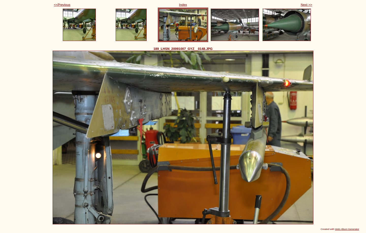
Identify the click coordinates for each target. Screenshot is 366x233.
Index (183, 5)
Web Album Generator (347, 229)
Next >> (306, 5)
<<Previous (62, 5)
